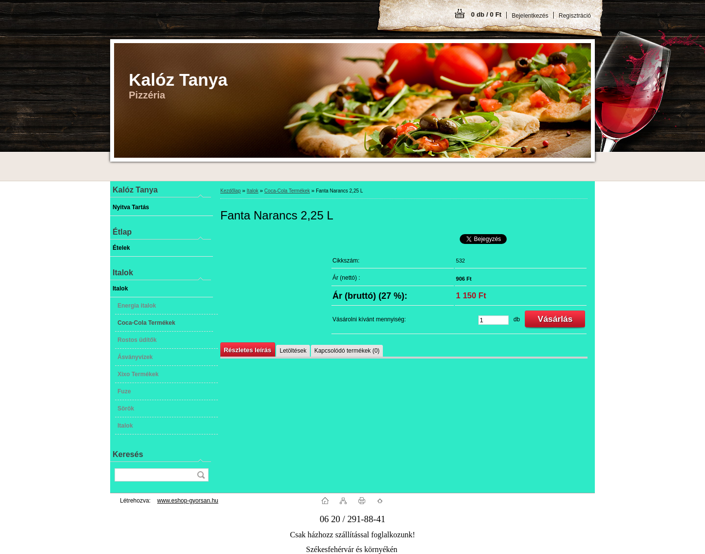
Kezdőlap (230, 190)
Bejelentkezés (530, 15)
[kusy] (493, 320)
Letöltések (293, 350)
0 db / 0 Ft (486, 14)
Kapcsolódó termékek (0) (346, 350)
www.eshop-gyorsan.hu (187, 500)
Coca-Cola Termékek (287, 190)
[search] (201, 475)
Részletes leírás (247, 350)
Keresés (128, 454)
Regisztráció (575, 15)
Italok (252, 190)
